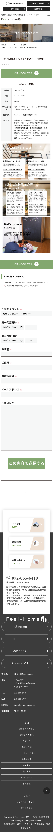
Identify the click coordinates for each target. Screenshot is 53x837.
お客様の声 (27, 765)
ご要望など (7, 402)
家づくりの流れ (26, 740)
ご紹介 (27, 801)
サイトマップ (27, 813)
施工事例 (27, 771)
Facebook (18, 656)
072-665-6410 (25, 583)
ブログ (27, 795)
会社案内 (27, 777)
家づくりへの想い (26, 734)
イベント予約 (38, 3)
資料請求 (15, 9)
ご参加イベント (11, 309)
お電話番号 (9, 376)
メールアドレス (11, 389)
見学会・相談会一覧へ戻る (26, 495)
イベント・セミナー (19, 45)
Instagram (19, 632)
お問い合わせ (27, 783)
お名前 (6, 349)
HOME (3, 45)
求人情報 (27, 789)
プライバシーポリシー (26, 807)
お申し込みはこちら (26, 73)
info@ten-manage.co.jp (24, 710)
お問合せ (38, 9)
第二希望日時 (9, 335)
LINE (15, 644)
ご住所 (6, 362)
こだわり (27, 747)
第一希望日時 (10, 322)
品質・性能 (27, 753)
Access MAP (21, 668)
